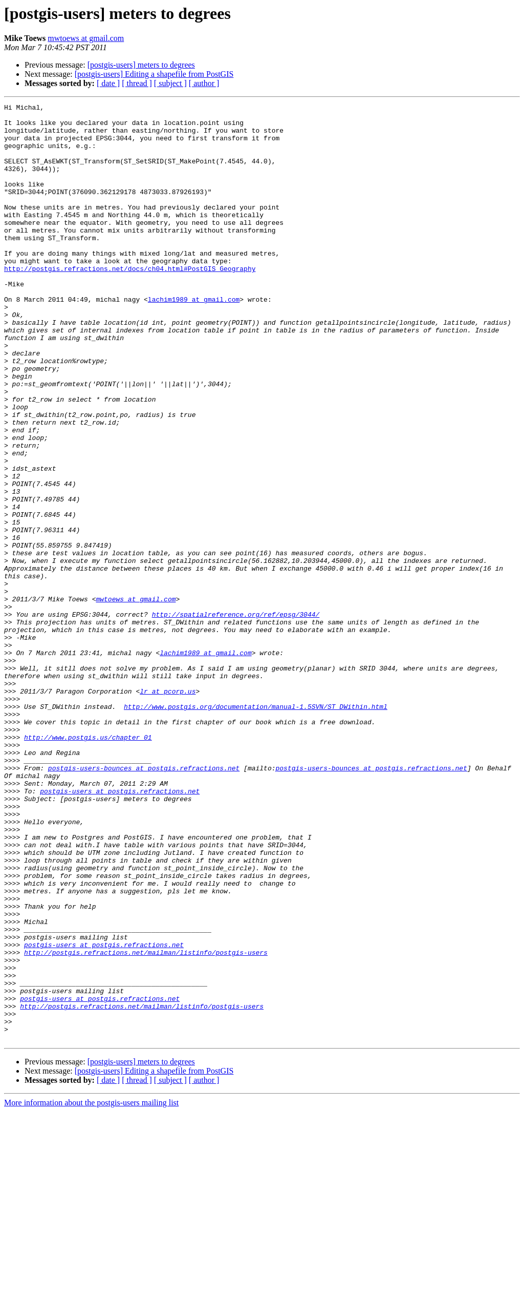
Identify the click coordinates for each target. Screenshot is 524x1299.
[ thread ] (137, 83)
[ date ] (108, 83)
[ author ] (204, 83)
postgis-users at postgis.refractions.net (120, 929)
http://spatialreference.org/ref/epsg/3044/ (236, 717)
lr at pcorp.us (167, 809)
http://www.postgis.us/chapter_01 (88, 864)
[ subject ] (170, 83)
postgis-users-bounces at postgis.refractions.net (143, 901)
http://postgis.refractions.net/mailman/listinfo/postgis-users (146, 1122)
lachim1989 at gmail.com (193, 339)
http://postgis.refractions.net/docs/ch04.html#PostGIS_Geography (129, 302)
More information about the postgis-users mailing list (91, 1290)
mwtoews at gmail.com (86, 38)
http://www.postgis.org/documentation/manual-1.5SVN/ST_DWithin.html (255, 827)
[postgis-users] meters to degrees (141, 64)
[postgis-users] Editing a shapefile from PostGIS (154, 74)
